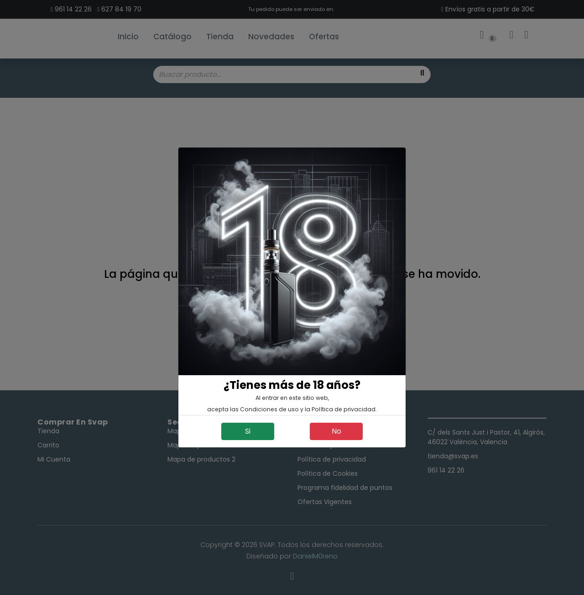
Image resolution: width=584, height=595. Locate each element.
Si (247, 431)
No (336, 431)
